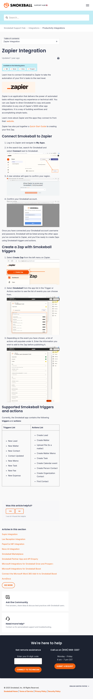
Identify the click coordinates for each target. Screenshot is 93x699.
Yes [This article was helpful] (10, 511)
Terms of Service (26, 691)
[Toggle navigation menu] (87, 5)
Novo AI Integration (10, 549)
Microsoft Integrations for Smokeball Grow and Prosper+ (27, 564)
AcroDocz (6, 578)
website (10, 121)
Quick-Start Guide (38, 126)
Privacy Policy (40, 691)
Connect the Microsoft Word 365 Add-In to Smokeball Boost (29, 574)
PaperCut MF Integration (13, 544)
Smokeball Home (11, 691)
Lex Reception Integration (13, 539)
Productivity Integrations (54, 28)
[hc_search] (46, 18)
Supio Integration (10, 534)
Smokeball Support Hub (15, 28)
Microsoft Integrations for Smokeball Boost (21, 569)
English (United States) (78, 686)
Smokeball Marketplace (12, 554)
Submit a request (65, 666)
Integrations (34, 28)
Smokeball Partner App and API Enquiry (20, 559)
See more (8, 585)
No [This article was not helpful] (19, 511)
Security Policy (54, 691)
